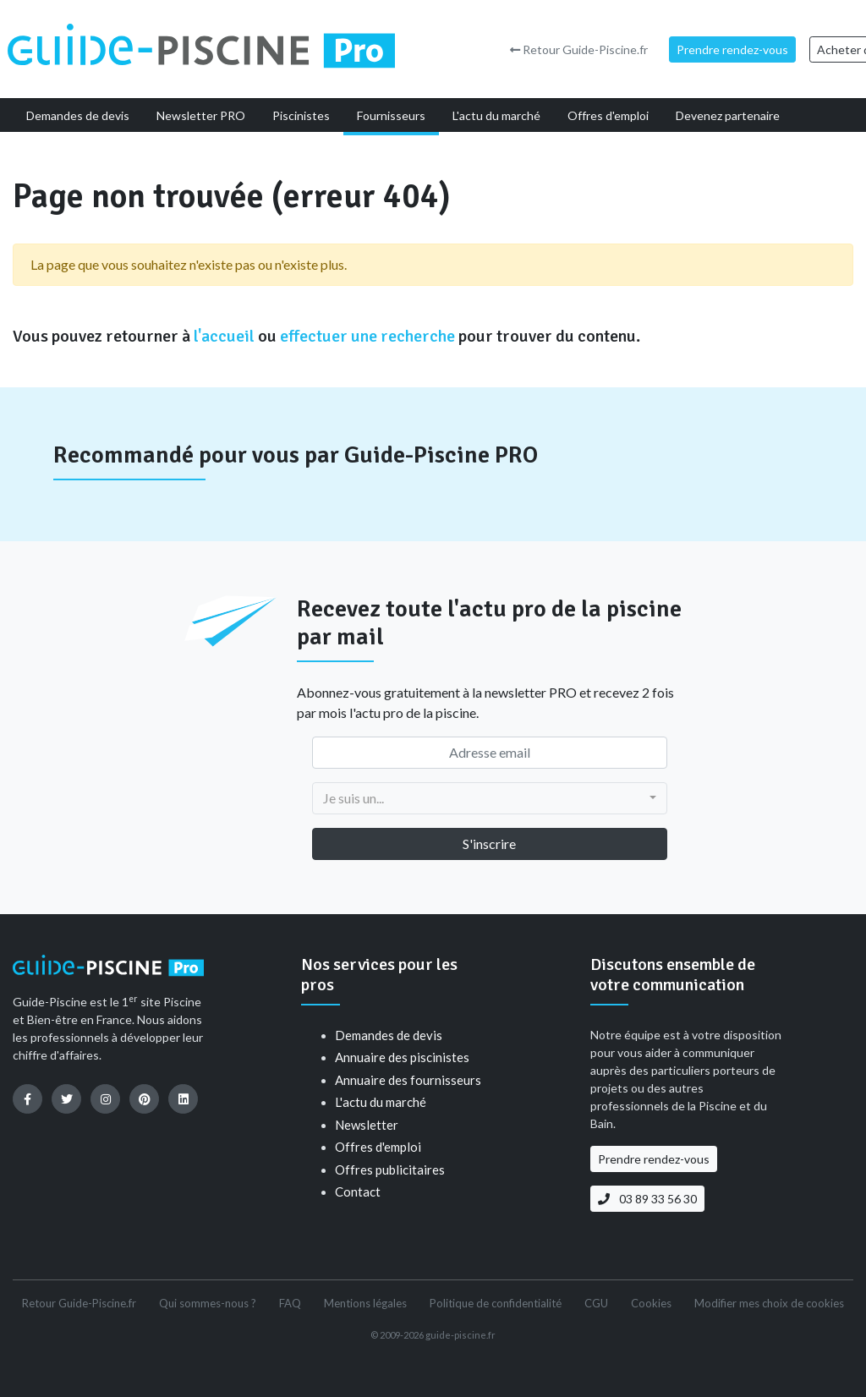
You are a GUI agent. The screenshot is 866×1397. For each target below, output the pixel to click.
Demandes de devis (388, 1035)
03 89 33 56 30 (647, 1199)
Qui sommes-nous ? (207, 1303)
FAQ (290, 1303)
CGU (596, 1303)
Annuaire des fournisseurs (408, 1079)
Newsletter (366, 1124)
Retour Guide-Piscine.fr (579, 49)
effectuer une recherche (367, 336)
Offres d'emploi (378, 1146)
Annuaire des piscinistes (402, 1057)
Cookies (651, 1303)
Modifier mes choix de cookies (769, 1303)
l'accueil (224, 336)
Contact (358, 1191)
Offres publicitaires (390, 1169)
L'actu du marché (380, 1101)
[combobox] (489, 798)
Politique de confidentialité (496, 1303)
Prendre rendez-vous (732, 49)
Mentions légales (365, 1303)
